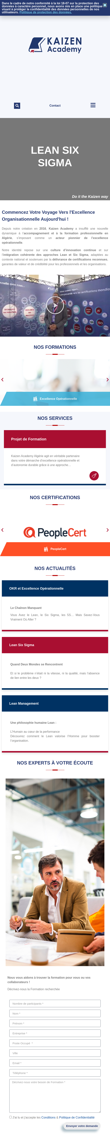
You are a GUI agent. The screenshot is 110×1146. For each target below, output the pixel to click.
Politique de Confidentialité (76, 1117)
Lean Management (24, 703)
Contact (55, 105)
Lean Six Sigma (21, 645)
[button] (17, 106)
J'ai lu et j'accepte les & (53, 1117)
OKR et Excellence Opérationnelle (36, 588)
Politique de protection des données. (45, 12)
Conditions (48, 1117)
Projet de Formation (29, 439)
